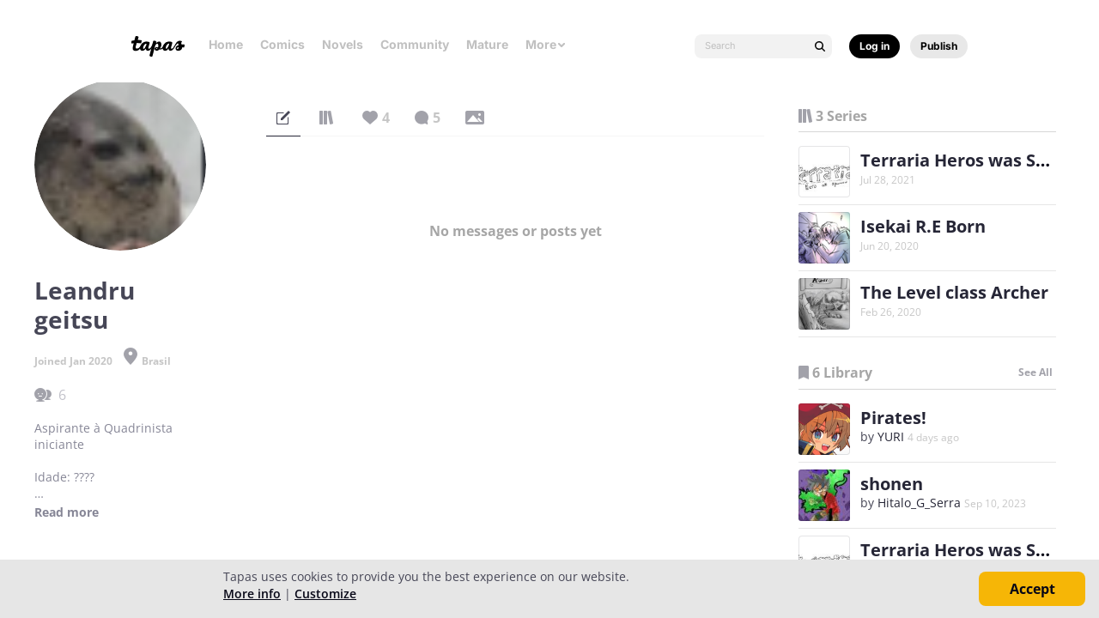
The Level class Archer (954, 292)
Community (414, 44)
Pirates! (893, 417)
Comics (282, 44)
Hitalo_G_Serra (919, 502)
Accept (1032, 588)
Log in (874, 45)
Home (226, 44)
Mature (487, 44)
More (546, 44)
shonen (891, 483)
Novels (342, 44)
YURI (890, 436)
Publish (938, 45)
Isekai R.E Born (923, 226)
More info (252, 593)
